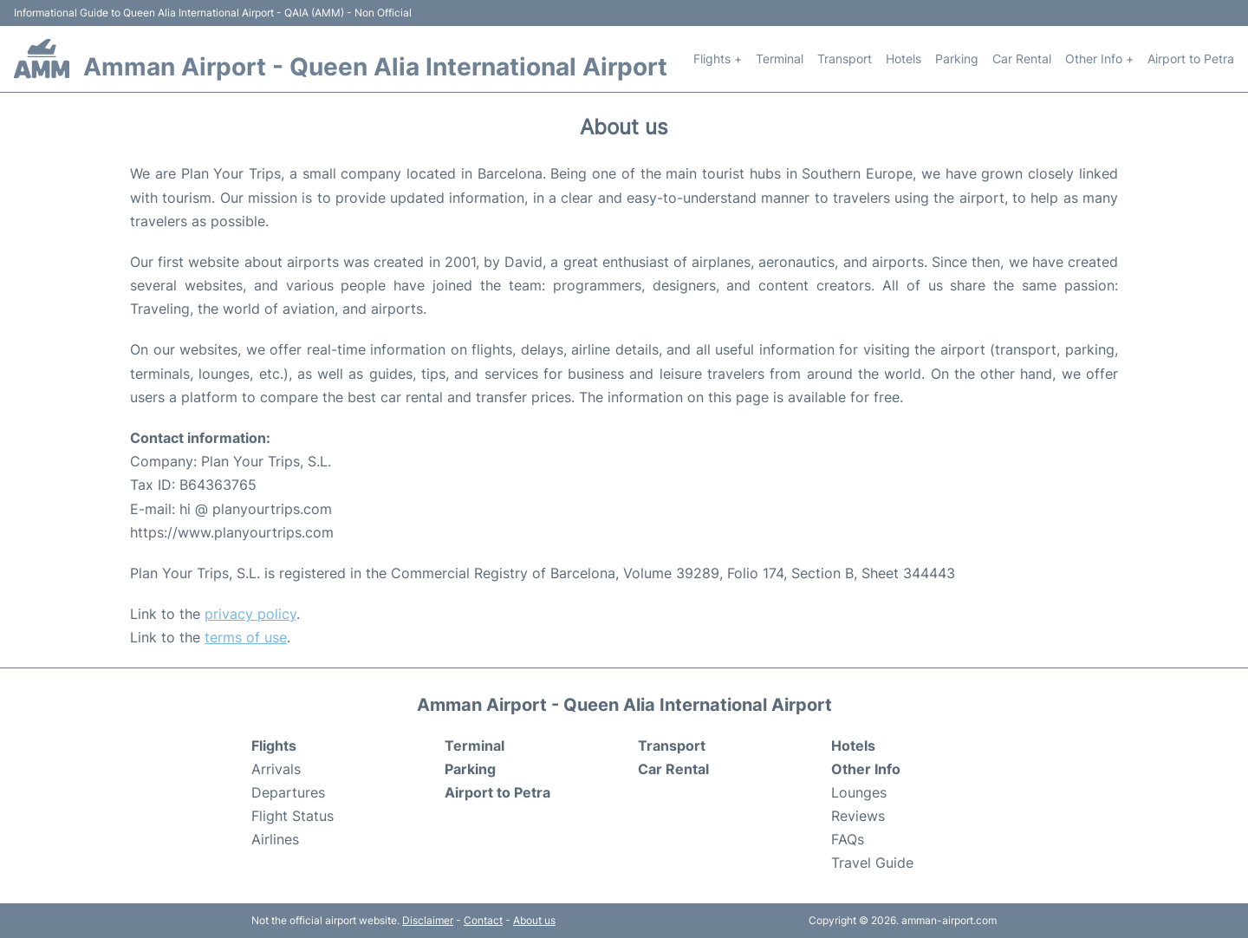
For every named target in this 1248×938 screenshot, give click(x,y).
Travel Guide (872, 862)
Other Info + (1099, 58)
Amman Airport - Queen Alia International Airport (375, 67)
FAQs (847, 839)
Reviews (858, 815)
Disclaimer (427, 920)
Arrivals (276, 769)
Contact (483, 920)
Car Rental (1021, 58)
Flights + (717, 58)
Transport (844, 58)
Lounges (859, 792)
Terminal (779, 58)
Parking (956, 58)
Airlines (275, 839)
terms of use (246, 637)
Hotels (903, 58)
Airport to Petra (1190, 58)
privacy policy (250, 613)
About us (534, 920)
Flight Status (292, 815)
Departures (288, 792)
